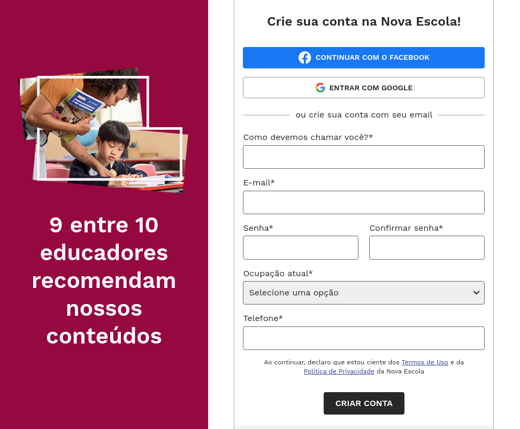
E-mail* (259, 182)
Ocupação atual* (278, 273)
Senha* (258, 228)
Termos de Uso (425, 362)
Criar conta (364, 403)
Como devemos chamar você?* (308, 137)
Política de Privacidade (339, 371)
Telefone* (263, 318)
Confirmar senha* (406, 228)
